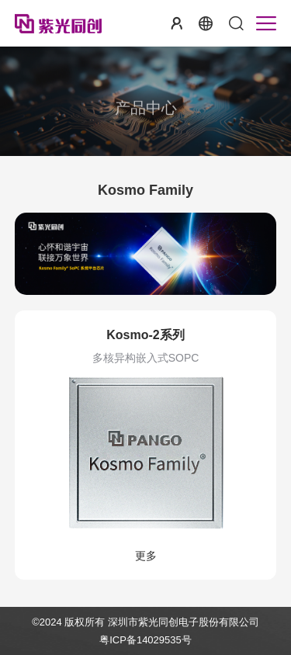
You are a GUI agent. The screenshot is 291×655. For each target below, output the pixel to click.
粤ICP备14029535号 (145, 640)
